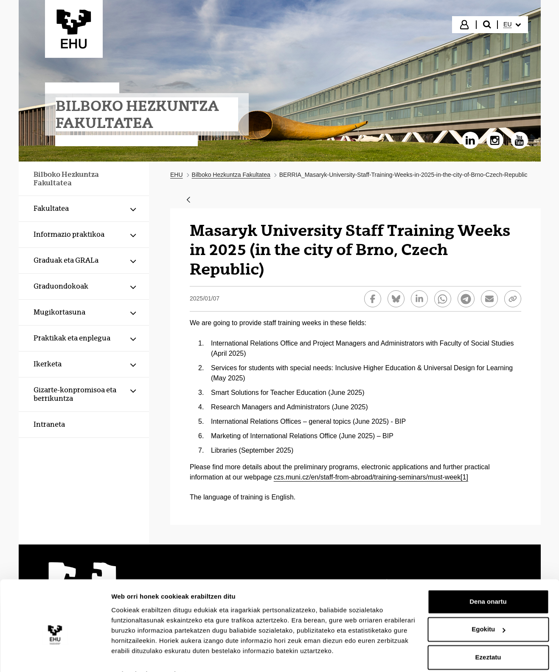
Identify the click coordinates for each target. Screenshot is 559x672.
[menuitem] (511, 24)
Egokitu (488, 610)
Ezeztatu (488, 638)
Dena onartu (488, 582)
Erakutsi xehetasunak (144, 655)
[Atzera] (188, 200)
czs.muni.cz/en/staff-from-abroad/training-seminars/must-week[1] (371, 477)
